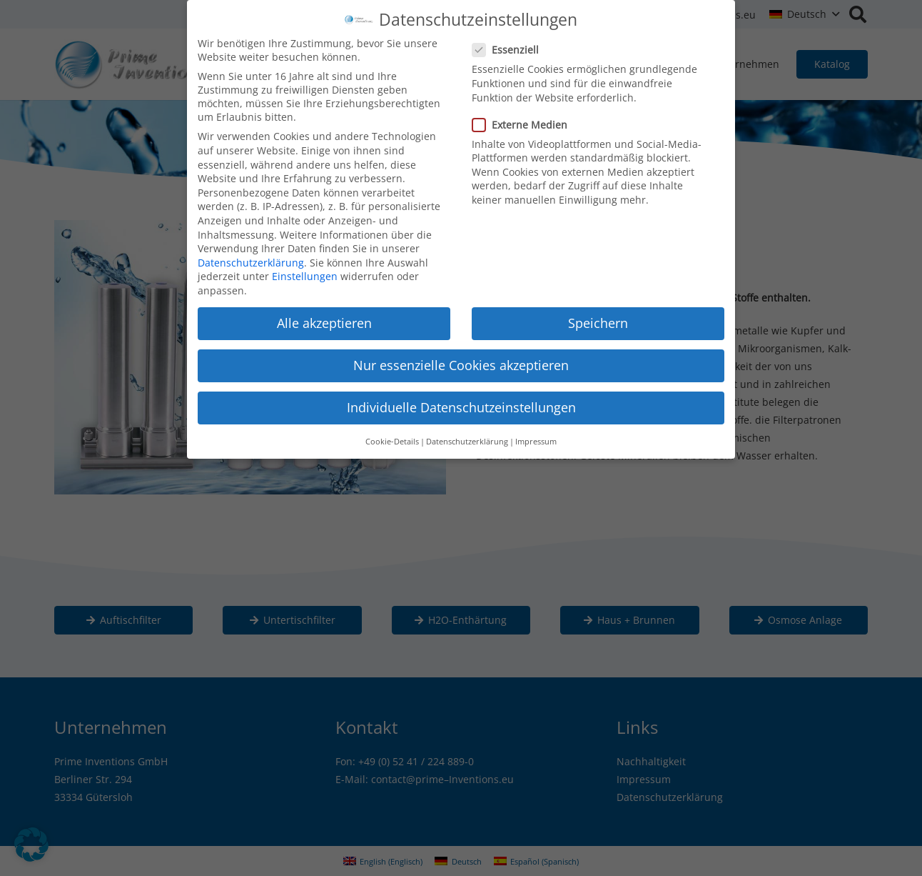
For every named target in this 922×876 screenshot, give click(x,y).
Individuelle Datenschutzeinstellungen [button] (461, 400)
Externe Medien (524, 117)
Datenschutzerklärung (251, 255)
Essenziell (509, 42)
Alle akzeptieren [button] (324, 315)
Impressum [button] (536, 434)
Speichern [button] (598, 315)
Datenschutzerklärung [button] (467, 434)
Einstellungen (305, 269)
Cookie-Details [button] (392, 434)
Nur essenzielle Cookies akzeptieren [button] (461, 357)
